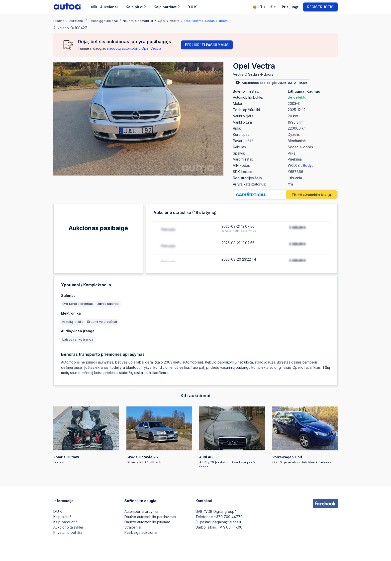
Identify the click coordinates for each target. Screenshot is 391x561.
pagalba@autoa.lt (226, 522)
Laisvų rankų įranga (77, 339)
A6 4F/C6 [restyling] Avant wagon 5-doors (232, 437)
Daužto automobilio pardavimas (150, 517)
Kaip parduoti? (167, 7)
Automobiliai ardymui (141, 511)
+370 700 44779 (228, 517)
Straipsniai (132, 527)
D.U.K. (193, 7)
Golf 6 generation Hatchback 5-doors (305, 435)
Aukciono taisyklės (68, 527)
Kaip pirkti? (136, 7)
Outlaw (86, 435)
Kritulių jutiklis (72, 322)
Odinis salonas (108, 304)
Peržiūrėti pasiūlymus (207, 45)
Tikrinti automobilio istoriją (311, 194)
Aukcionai (104, 7)
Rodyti (308, 165)
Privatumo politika (67, 532)
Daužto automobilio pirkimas (147, 522)
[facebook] (325, 503)
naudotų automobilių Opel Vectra (134, 48)
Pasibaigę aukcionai (140, 532)
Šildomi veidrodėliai (102, 322)
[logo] (67, 7)
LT (259, 7)
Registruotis (320, 7)
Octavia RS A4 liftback (159, 435)
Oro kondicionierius (77, 304)
